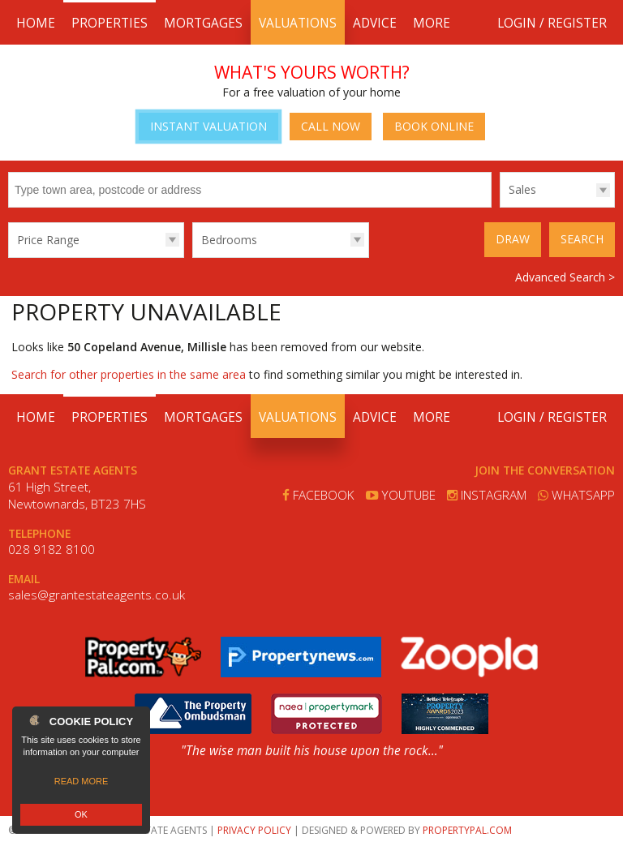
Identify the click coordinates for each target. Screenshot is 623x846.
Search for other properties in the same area (128, 374)
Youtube (401, 495)
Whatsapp (576, 495)
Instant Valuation (208, 126)
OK (81, 814)
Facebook (318, 495)
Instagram (486, 495)
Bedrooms (229, 239)
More (431, 23)
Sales (522, 189)
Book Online (434, 126)
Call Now (330, 126)
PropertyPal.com (467, 830)
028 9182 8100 (51, 549)
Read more (81, 781)
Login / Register (552, 23)
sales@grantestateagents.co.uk (96, 594)
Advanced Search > (565, 277)
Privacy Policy (254, 830)
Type (500, 206)
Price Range (48, 239)
